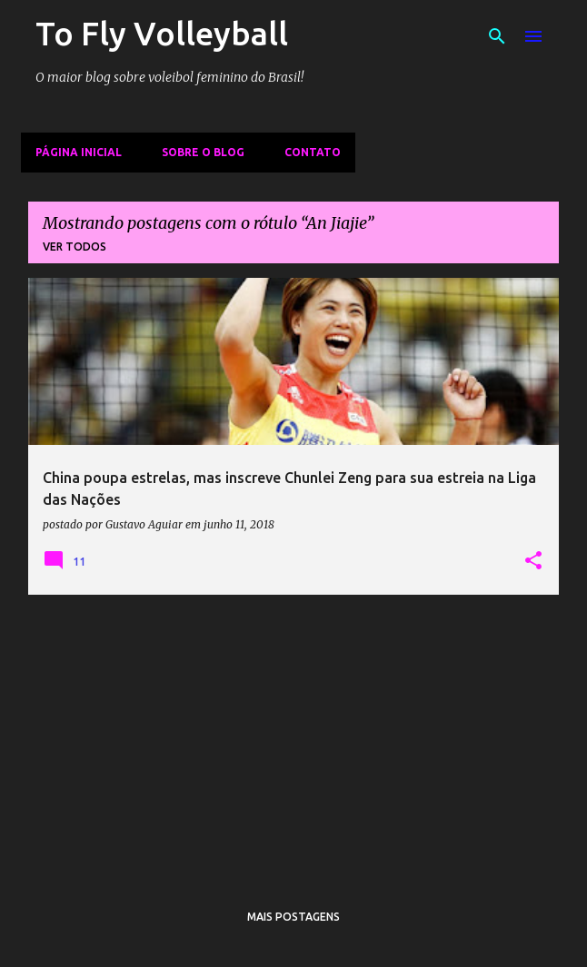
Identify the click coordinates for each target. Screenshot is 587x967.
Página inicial (78, 152)
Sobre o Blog (203, 152)
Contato (312, 152)
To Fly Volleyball (161, 33)
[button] (533, 561)
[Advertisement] (293, 736)
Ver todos (74, 246)
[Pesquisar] (497, 36)
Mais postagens (293, 917)
